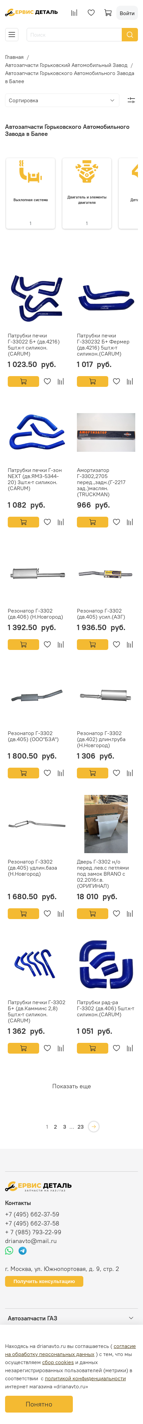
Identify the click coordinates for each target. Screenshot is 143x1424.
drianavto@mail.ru (31, 1241)
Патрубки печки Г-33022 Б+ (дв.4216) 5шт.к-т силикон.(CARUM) (34, 344)
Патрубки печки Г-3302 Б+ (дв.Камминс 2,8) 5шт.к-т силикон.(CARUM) (36, 1011)
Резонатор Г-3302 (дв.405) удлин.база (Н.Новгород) (32, 867)
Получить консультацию (44, 1281)
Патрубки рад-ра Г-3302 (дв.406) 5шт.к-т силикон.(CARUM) (105, 1008)
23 (81, 1126)
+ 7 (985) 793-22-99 (33, 1232)
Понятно (39, 1404)
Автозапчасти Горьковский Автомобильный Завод (66, 65)
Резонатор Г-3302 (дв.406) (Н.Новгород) (35, 613)
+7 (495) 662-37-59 (32, 1214)
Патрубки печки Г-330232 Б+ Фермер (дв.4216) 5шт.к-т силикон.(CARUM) (103, 344)
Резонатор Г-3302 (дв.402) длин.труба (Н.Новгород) (101, 739)
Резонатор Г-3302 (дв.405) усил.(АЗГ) (101, 613)
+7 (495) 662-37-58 (32, 1223)
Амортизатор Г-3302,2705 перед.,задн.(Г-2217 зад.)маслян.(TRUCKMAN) (101, 482)
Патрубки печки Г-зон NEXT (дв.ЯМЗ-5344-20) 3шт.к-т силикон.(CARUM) (35, 479)
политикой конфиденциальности (85, 1378)
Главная (14, 56)
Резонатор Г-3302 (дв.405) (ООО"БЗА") (33, 736)
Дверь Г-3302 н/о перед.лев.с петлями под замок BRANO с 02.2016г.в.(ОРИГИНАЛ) (103, 873)
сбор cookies (58, 1362)
